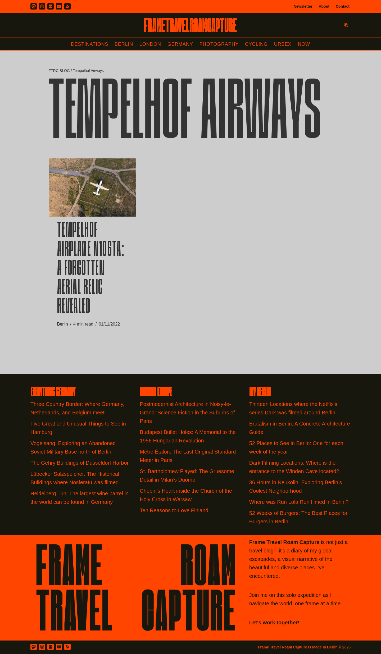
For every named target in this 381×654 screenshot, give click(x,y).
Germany (180, 44)
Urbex (283, 44)
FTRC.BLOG (59, 70)
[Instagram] (42, 6)
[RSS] (67, 6)
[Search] (346, 25)
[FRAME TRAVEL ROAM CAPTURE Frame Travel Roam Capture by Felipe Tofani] (190, 25)
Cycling (256, 44)
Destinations (89, 44)
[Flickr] (50, 6)
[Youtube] (59, 6)
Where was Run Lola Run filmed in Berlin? (299, 502)
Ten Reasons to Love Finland (174, 510)
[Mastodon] (33, 6)
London (150, 44)
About (324, 6)
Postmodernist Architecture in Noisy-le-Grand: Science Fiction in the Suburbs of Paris (187, 412)
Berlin (124, 44)
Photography (219, 44)
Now (304, 44)
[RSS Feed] (67, 647)
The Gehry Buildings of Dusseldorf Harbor (80, 463)
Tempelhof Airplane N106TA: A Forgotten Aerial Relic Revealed (90, 269)
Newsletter (303, 6)
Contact (343, 6)
